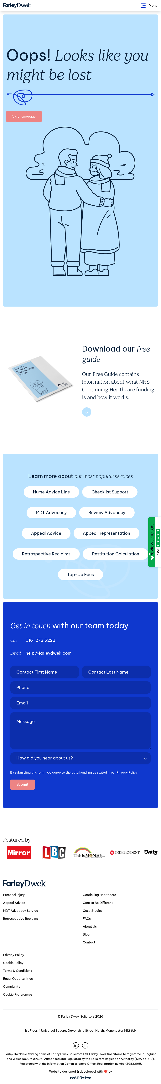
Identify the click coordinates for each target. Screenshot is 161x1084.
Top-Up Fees (80, 574)
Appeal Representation (106, 533)
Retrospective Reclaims (46, 554)
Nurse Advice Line (51, 492)
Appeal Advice (46, 533)
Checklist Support (109, 492)
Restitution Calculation (115, 554)
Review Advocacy (106, 512)
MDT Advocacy (51, 512)
